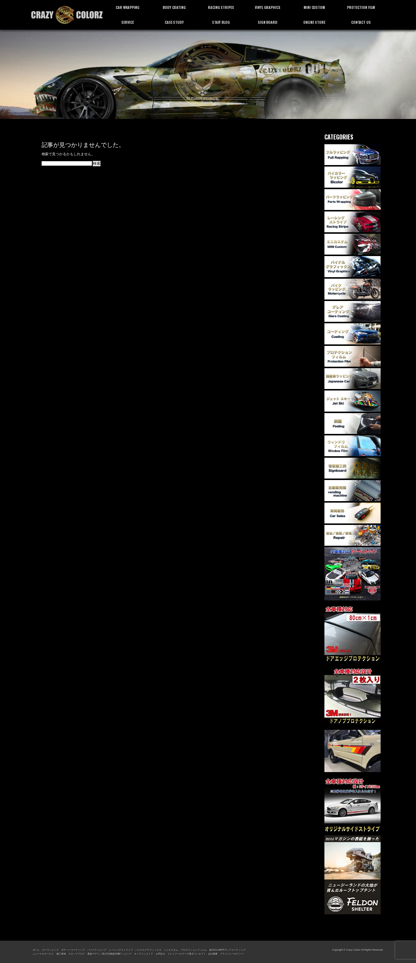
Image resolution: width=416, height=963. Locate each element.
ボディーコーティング (73, 949)
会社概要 (213, 953)
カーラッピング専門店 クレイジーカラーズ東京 (67, 15)
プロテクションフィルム (194, 949)
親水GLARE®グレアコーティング (227, 949)
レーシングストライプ (121, 949)
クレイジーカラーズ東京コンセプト (187, 953)
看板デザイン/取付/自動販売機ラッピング (109, 953)
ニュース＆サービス (43, 953)
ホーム (36, 949)
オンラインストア (143, 953)
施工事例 (61, 953)
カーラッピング (50, 949)
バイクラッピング (96, 949)
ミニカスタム (171, 949)
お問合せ (160, 953)
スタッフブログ (76, 953)
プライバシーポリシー (232, 953)
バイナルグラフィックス (148, 949)
